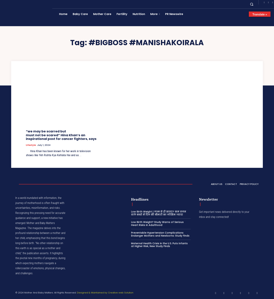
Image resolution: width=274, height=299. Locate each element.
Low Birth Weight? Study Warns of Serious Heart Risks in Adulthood (157, 223)
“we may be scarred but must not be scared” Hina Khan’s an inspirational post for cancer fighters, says (61, 135)
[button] (251, 4)
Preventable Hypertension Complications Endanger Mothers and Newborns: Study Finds (160, 234)
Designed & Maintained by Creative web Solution (105, 292)
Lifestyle (31, 145)
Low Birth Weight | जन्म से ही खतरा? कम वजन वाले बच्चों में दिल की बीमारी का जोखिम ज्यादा (158, 213)
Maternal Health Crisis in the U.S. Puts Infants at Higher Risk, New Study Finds (159, 245)
